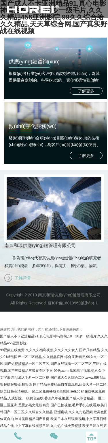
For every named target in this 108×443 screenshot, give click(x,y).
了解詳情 (22, 277)
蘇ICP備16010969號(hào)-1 (73, 303)
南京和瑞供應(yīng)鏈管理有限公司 (40, 245)
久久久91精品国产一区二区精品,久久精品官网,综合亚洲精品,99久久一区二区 (54, 357)
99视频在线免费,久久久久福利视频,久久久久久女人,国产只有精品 (50, 350)
